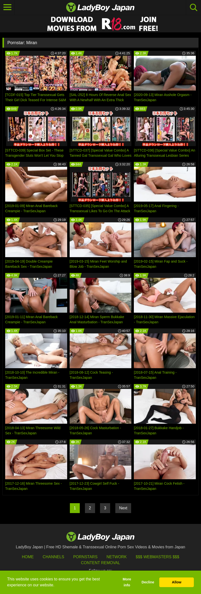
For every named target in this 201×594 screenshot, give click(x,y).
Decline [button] (147, 582)
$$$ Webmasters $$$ (157, 557)
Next (123, 508)
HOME (28, 557)
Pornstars (85, 557)
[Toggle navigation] (7, 7)
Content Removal (100, 563)
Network (116, 557)
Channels (53, 557)
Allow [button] (176, 582)
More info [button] (127, 582)
